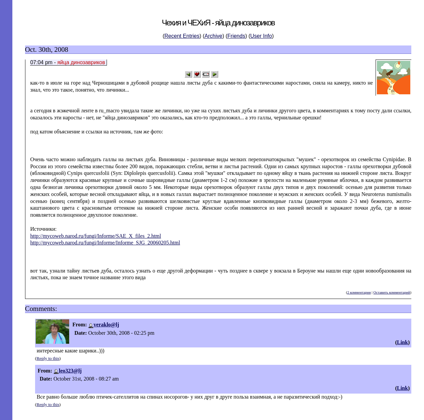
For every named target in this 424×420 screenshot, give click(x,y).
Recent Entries (181, 36)
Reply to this (47, 358)
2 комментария (359, 292)
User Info (261, 36)
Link (402, 342)
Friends (236, 36)
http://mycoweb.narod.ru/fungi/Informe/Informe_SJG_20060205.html (105, 242)
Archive (213, 36)
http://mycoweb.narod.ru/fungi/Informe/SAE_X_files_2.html (95, 236)
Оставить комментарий (391, 292)
